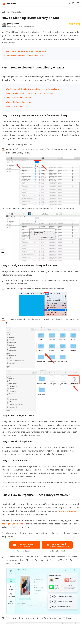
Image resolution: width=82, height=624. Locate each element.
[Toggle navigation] (77, 3)
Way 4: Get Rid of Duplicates (18, 102)
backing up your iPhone (12, 523)
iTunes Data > (17, 12)
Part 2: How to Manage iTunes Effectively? (24, 55)
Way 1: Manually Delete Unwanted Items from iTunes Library (33, 89)
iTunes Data (29, 26)
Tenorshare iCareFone (68, 511)
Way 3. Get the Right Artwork (19, 97)
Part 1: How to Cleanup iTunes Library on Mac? (27, 51)
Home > (7, 12)
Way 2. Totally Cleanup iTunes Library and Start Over (29, 93)
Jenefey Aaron (13, 23)
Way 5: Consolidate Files (17, 106)
